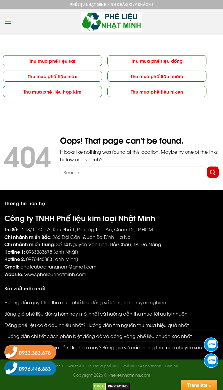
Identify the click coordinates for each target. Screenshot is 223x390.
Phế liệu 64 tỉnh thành (142, 365)
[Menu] (7, 22)
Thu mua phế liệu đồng (157, 61)
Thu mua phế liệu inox (52, 76)
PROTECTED (118, 386)
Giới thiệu (75, 365)
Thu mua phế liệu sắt (52, 61)
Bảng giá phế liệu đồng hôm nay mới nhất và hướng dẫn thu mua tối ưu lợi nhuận (96, 313)
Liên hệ (171, 365)
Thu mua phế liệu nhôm (157, 76)
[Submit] (213, 172)
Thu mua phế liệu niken (157, 91)
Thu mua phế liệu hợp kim (53, 91)
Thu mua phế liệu (103, 365)
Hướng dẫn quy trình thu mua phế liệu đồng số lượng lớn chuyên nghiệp (85, 302)
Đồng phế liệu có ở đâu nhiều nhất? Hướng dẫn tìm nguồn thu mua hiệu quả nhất (96, 324)
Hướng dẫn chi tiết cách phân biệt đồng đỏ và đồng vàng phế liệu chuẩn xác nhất (98, 335)
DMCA (99, 386)
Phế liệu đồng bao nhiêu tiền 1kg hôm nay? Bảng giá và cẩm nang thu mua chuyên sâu (103, 347)
